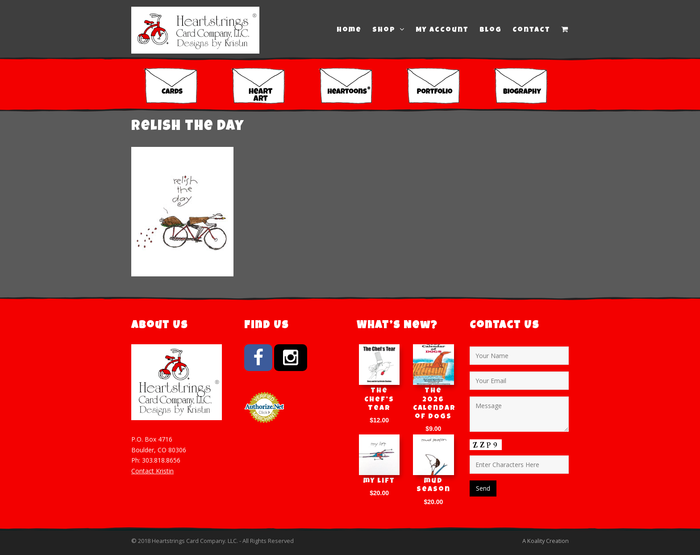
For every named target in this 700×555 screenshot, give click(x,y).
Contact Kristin (152, 471)
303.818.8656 (161, 460)
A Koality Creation (545, 541)
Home (349, 30)
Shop (388, 30)
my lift (379, 481)
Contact (531, 30)
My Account (442, 30)
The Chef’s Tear (379, 400)
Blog (490, 30)
